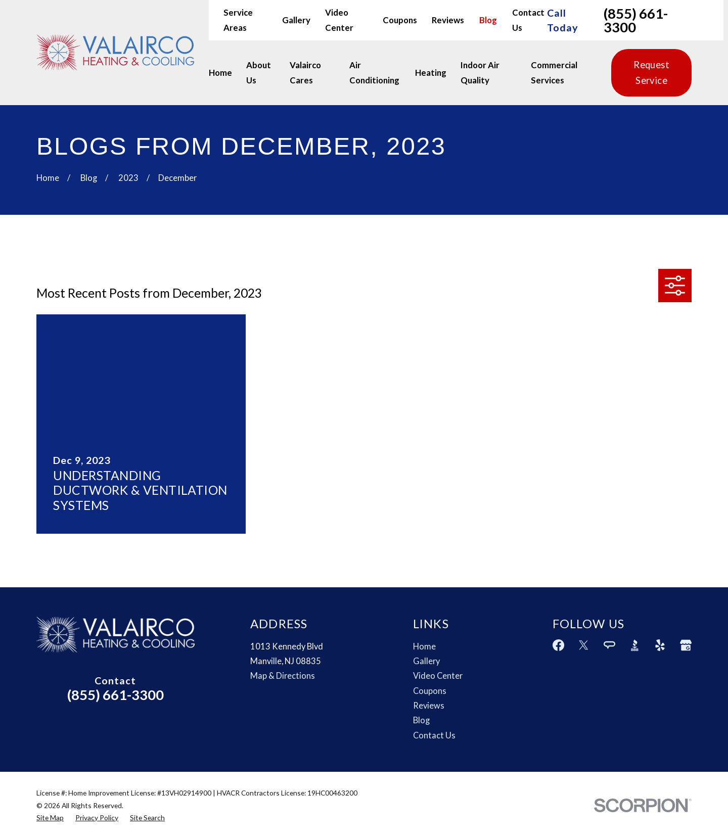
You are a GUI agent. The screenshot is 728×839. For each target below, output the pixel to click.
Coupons (400, 20)
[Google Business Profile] (686, 645)
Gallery (296, 20)
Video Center (438, 676)
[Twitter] (583, 645)
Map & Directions (282, 676)
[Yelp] (660, 645)
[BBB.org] (635, 645)
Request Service (651, 72)
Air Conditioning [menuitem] (374, 72)
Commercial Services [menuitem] (554, 72)
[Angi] (609, 645)
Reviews (448, 20)
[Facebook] (558, 645)
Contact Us (434, 735)
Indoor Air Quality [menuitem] (480, 72)
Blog (488, 20)
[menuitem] (50, 818)
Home (424, 646)
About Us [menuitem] (258, 72)
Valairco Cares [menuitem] (305, 72)
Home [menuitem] (220, 72)
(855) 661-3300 (636, 20)
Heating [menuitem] (430, 72)
